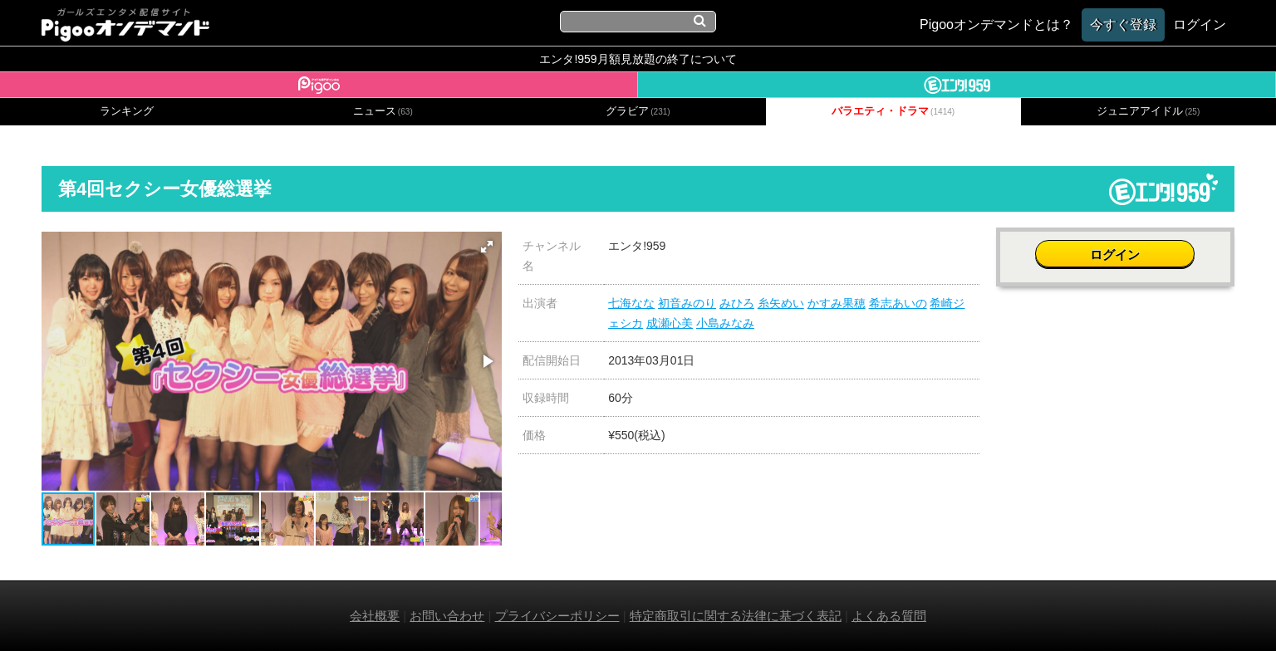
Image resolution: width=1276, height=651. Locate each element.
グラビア (638, 111)
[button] (487, 246)
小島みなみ (725, 323)
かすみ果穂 (836, 303)
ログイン (1115, 254)
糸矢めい (781, 303)
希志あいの (898, 303)
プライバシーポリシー (557, 616)
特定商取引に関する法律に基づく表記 (736, 616)
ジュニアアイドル (1148, 111)
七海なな (631, 303)
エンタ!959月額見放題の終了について (637, 59)
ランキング (127, 111)
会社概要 (375, 616)
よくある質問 (888, 616)
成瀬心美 (669, 323)
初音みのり (687, 303)
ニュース (383, 111)
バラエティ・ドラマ (893, 111)
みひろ (736, 303)
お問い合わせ (447, 616)
